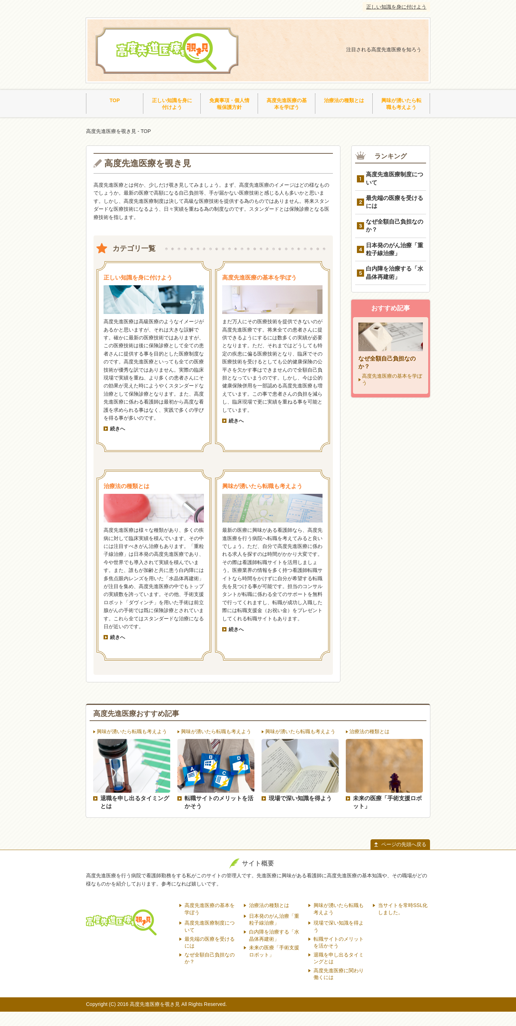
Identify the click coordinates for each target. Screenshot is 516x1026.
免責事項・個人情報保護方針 (229, 103)
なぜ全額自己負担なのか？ (394, 226)
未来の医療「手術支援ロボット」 (387, 802)
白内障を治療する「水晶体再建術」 (394, 273)
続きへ (117, 428)
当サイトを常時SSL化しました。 (402, 908)
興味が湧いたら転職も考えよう (401, 103)
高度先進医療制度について (394, 178)
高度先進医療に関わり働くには (339, 974)
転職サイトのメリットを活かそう (219, 802)
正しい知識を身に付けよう (396, 7)
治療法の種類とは (344, 100)
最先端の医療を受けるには (394, 202)
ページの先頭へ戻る (403, 844)
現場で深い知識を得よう (300, 798)
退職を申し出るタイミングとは (134, 802)
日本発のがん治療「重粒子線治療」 (394, 249)
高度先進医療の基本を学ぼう (287, 103)
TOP (115, 100)
